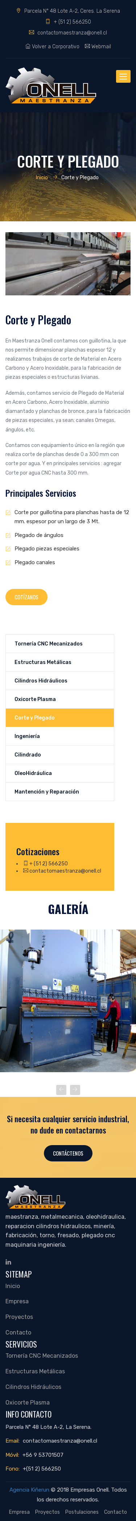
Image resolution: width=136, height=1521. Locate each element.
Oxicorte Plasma (35, 699)
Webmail (98, 46)
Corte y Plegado (35, 718)
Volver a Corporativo (52, 46)
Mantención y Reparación (47, 792)
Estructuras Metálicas (43, 662)
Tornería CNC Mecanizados (49, 644)
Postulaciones (82, 1512)
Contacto (18, 1332)
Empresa (17, 1301)
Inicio (42, 177)
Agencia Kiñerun (29, 1490)
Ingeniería (27, 736)
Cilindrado (28, 755)
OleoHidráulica (33, 773)
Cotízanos (26, 597)
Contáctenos (68, 1153)
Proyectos (19, 1316)
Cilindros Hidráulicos (41, 681)
